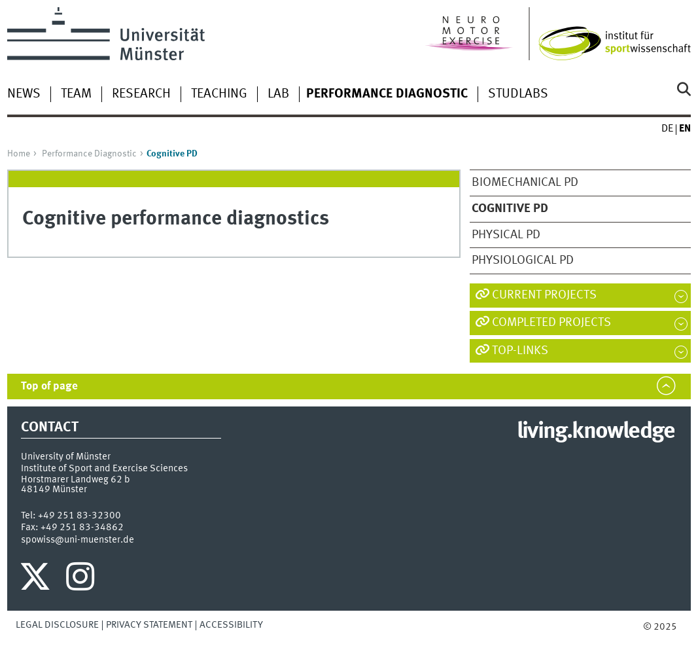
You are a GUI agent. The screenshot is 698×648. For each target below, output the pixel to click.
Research (141, 94)
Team (76, 94)
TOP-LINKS (520, 351)
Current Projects (544, 295)
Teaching (219, 94)
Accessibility (231, 625)
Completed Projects (551, 323)
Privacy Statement (149, 625)
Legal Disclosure (57, 625)
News (24, 94)
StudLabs (518, 94)
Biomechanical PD (525, 183)
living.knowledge (595, 432)
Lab (278, 94)
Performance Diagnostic (89, 153)
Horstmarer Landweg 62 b (75, 480)
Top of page (49, 386)
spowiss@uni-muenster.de (77, 540)
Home (18, 153)
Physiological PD (523, 260)
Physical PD (506, 235)
